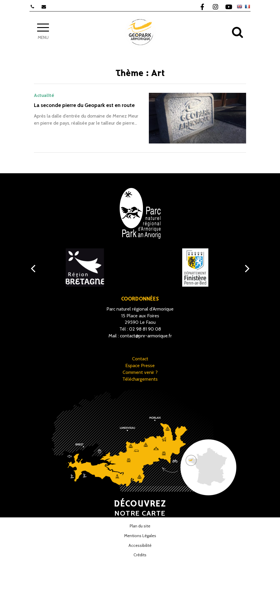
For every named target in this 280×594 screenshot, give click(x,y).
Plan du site (140, 526)
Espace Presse (140, 365)
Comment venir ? (140, 372)
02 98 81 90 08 (145, 329)
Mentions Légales (140, 535)
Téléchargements (140, 379)
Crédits (140, 554)
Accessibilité (140, 545)
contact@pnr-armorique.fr (146, 336)
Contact (140, 359)
